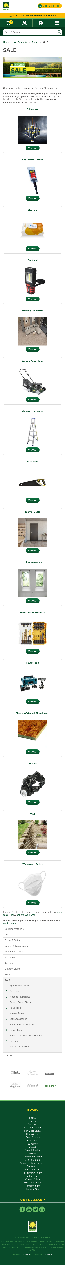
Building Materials (14, 928)
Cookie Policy (32, 1179)
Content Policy (32, 1176)
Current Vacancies (32, 1156)
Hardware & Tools (14, 951)
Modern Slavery (32, 1182)
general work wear (26, 914)
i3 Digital (48, 1254)
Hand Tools (32, 461)
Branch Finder (32, 1150)
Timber (8, 1055)
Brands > (50, 1085)
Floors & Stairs (12, 940)
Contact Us (32, 1166)
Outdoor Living (12, 968)
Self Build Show (32, 1130)
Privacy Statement (32, 1172)
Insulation (10, 957)
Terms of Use (32, 1189)
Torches (32, 763)
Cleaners (33, 210)
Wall (32, 813)
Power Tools (32, 662)
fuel (12, 914)
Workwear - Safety (32, 864)
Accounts (32, 1124)
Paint (7, 974)
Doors (8, 934)
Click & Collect (32, 1159)
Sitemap (32, 1153)
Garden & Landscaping (17, 946)
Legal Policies (32, 1169)
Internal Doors (32, 511)
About (32, 1147)
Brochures (32, 1140)
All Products (20, 42)
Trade (35, 42)
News (33, 1121)
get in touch (9, 923)
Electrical (32, 260)
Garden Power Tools (33, 361)
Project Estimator (32, 1127)
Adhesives (32, 109)
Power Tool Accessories (33, 612)
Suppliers (33, 1143)
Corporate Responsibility (32, 1163)
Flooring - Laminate (32, 310)
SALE (7, 980)
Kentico (26, 1254)
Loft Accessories (32, 562)
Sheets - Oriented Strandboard (32, 713)
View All (32, 148)
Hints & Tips (32, 1134)
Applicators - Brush (32, 159)
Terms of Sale (32, 1185)
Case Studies (33, 1137)
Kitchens (9, 963)
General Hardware (32, 411)
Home (6, 42)
